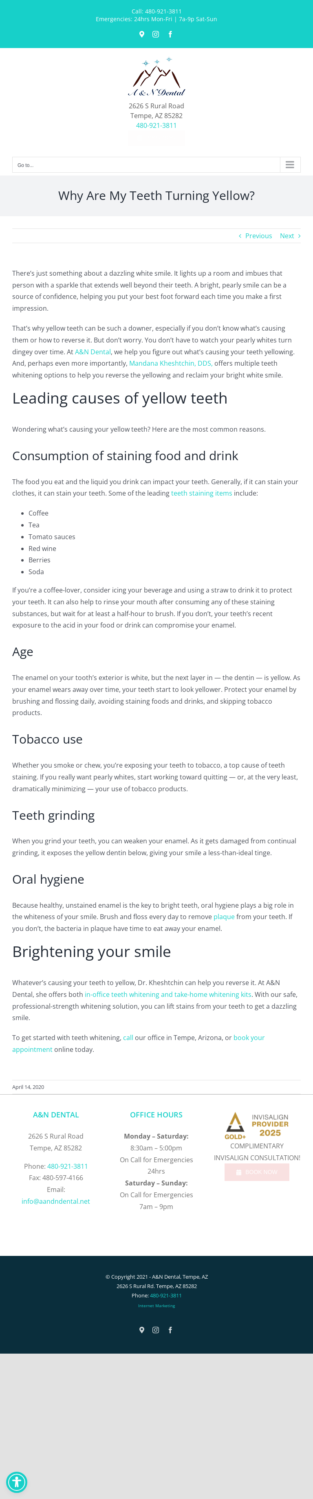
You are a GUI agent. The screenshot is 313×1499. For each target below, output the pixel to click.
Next (287, 235)
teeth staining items (201, 493)
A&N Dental (93, 351)
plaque (224, 916)
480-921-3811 (163, 11)
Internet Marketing (156, 1305)
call (128, 1037)
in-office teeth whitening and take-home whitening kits (168, 994)
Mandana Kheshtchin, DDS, (171, 363)
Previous (258, 235)
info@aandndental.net (56, 1201)
